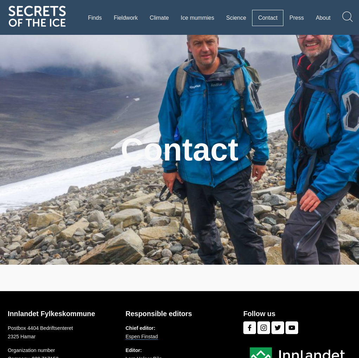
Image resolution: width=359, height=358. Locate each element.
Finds (95, 18)
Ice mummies (197, 18)
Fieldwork (125, 18)
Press (296, 18)
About (323, 18)
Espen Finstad (142, 336)
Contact (267, 18)
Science (236, 18)
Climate (159, 18)
